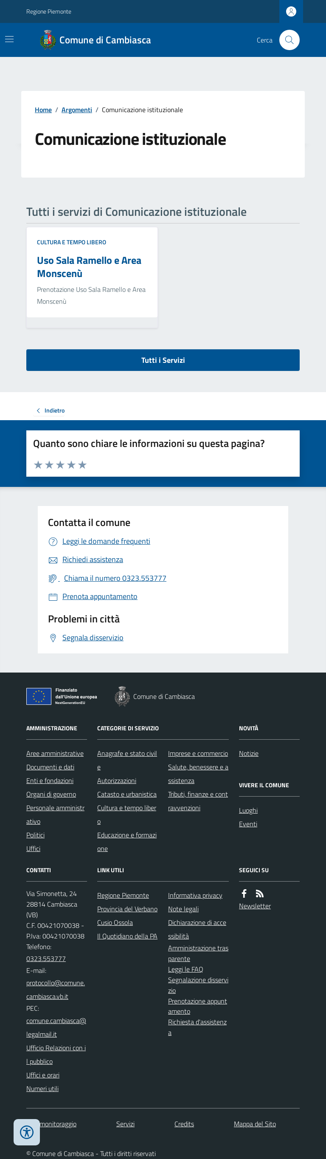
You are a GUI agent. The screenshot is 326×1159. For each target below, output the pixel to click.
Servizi (125, 1124)
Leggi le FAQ (185, 969)
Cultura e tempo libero (71, 241)
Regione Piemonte (48, 11)
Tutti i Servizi (163, 360)
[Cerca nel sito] (286, 40)
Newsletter (255, 906)
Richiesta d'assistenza (197, 1027)
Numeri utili (42, 1088)
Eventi (248, 824)
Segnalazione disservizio (198, 985)
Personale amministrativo (55, 814)
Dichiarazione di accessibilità (197, 929)
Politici (35, 835)
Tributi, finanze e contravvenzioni (198, 801)
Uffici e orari (42, 1075)
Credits (184, 1124)
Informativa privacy (195, 895)
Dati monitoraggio (51, 1124)
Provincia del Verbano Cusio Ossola (127, 915)
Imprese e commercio (198, 753)
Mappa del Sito (255, 1124)
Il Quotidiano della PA (127, 936)
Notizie (249, 753)
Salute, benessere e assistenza (198, 774)
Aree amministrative (55, 753)
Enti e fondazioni (49, 780)
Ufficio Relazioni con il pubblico (56, 1054)
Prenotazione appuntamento (197, 1006)
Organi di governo (51, 794)
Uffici (33, 848)
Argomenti (77, 110)
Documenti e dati (50, 767)
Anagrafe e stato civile (127, 760)
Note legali (183, 909)
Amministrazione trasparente (198, 953)
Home (43, 110)
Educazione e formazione (127, 842)
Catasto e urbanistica (127, 794)
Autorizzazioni (116, 780)
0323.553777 (46, 958)
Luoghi (248, 810)
